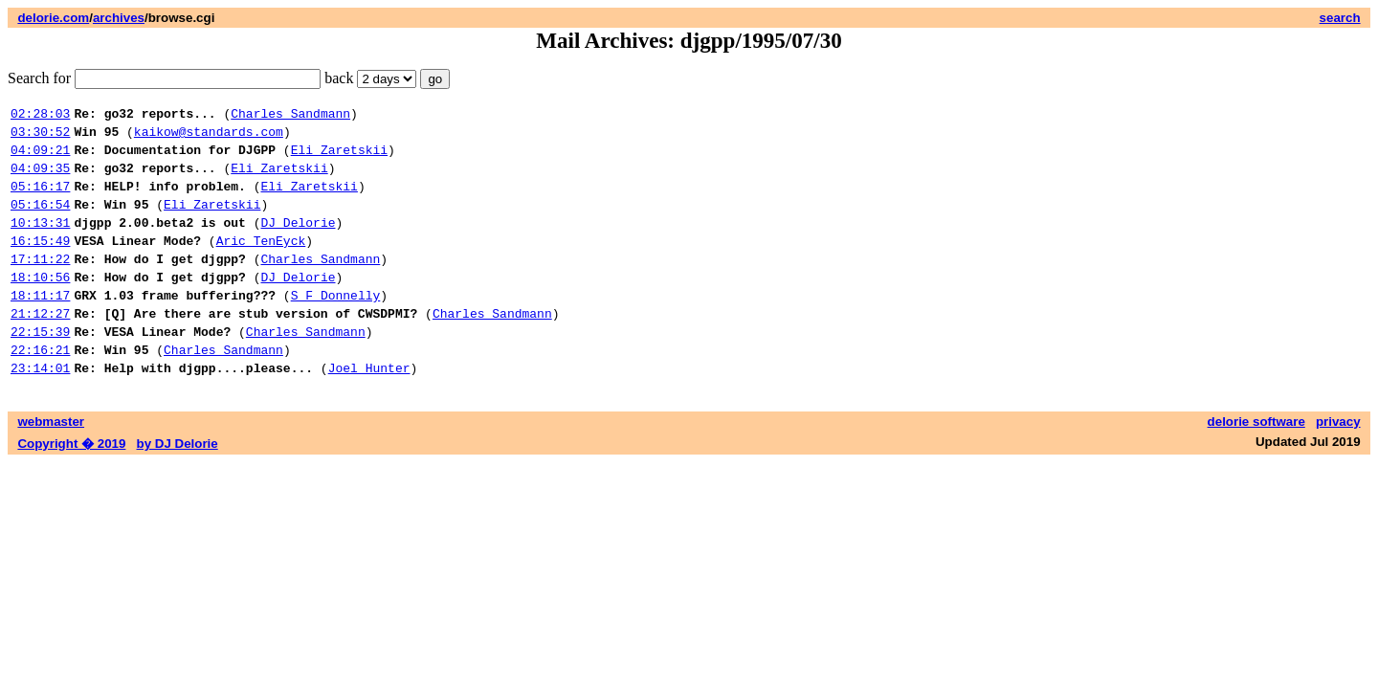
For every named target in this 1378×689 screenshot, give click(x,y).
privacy (1338, 464)
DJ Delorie (297, 242)
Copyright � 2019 (71, 486)
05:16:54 (40, 221)
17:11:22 (40, 284)
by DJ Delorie (177, 486)
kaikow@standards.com (208, 136)
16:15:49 (40, 263)
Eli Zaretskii (339, 158)
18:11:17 (40, 326)
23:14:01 (40, 410)
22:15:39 (40, 368)
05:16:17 (40, 200)
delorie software (1256, 464)
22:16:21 (40, 389)
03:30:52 (40, 136)
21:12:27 (40, 347)
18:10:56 (40, 305)
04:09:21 (40, 158)
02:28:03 (40, 115)
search (1340, 18)
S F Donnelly (336, 326)
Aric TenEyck (261, 263)
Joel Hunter (369, 410)
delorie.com (53, 18)
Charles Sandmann (290, 115)
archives (118, 18)
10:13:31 (40, 242)
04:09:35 (40, 179)
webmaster (50, 464)
